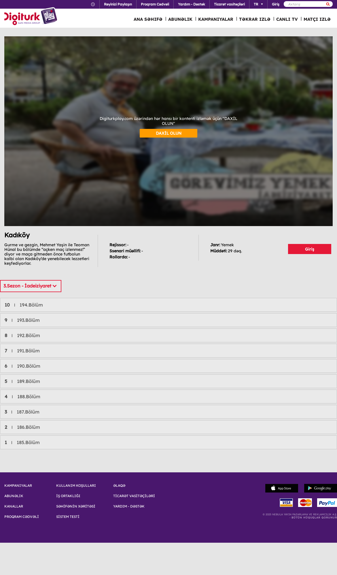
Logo (31, 16)
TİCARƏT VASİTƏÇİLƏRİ (134, 496)
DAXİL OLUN (168, 133)
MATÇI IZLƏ (317, 19)
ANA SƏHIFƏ (148, 19)
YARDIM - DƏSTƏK (129, 506)
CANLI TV (287, 19)
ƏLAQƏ (119, 485)
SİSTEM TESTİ (67, 516)
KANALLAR (13, 506)
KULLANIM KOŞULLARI (76, 485)
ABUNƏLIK (180, 19)
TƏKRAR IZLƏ (254, 19)
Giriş (309, 249)
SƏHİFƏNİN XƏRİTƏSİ (75, 506)
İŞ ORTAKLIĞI (68, 496)
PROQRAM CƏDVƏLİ (21, 516)
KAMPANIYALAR (215, 19)
